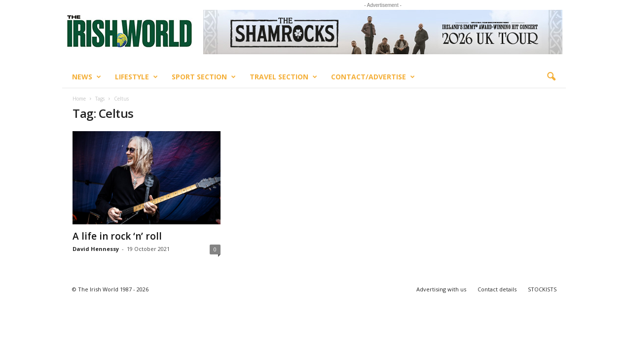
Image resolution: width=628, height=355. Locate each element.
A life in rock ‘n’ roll (117, 236)
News (86, 77)
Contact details (497, 289)
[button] (551, 77)
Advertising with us (441, 289)
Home (79, 98)
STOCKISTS (542, 289)
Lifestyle (136, 77)
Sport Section (204, 77)
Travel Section (283, 77)
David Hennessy (96, 248)
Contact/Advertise (373, 77)
